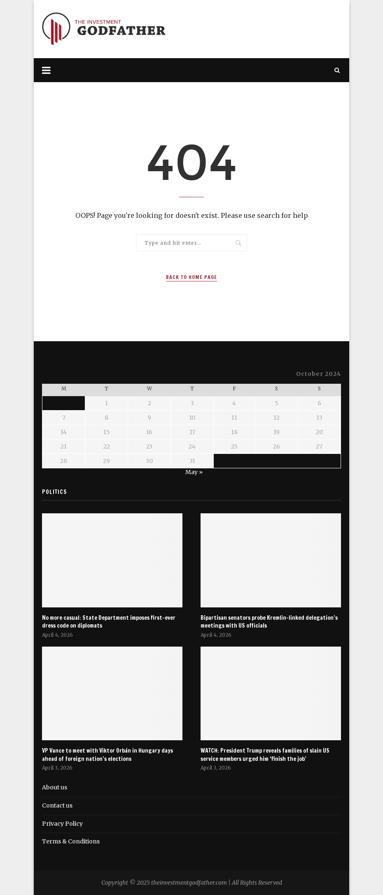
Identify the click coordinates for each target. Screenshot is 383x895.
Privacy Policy (62, 823)
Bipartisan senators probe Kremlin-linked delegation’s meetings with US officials (269, 622)
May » (194, 472)
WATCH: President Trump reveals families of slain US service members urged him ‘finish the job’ (265, 755)
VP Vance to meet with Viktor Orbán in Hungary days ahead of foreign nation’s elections (107, 755)
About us (54, 787)
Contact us (57, 805)
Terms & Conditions (71, 841)
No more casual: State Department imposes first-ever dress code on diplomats (108, 622)
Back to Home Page (191, 277)
